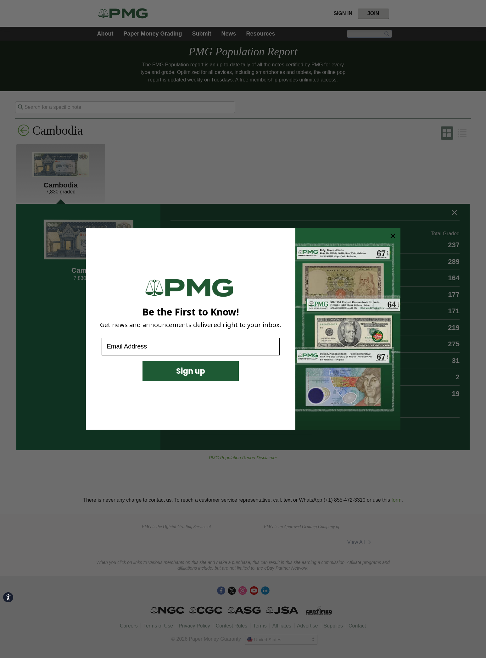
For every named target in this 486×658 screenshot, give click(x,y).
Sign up (190, 371)
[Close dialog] (393, 236)
